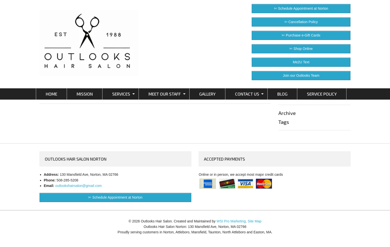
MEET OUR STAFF (164, 93)
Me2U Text (301, 62)
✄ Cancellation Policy (301, 22)
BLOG (282, 93)
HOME (51, 93)
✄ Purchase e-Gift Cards (301, 35)
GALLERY (207, 93)
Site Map (254, 221)
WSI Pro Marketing (231, 221)
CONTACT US (247, 93)
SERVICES (121, 93)
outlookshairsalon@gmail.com (78, 186)
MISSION (85, 93)
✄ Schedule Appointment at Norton (301, 8)
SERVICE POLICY (322, 93)
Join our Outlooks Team (301, 75)
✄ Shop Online (301, 49)
